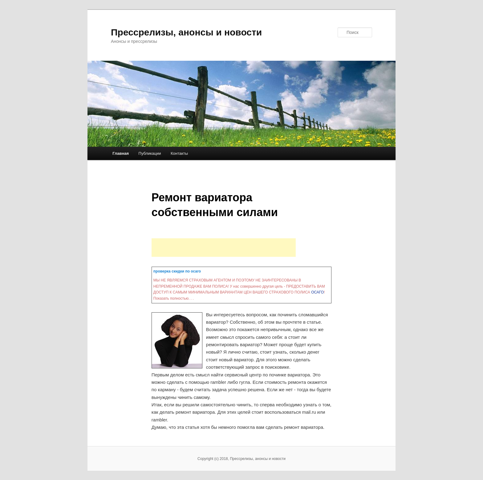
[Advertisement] (224, 247)
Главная (120, 153)
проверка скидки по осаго (177, 271)
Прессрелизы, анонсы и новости (186, 32)
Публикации (150, 153)
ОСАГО (317, 292)
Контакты (179, 153)
